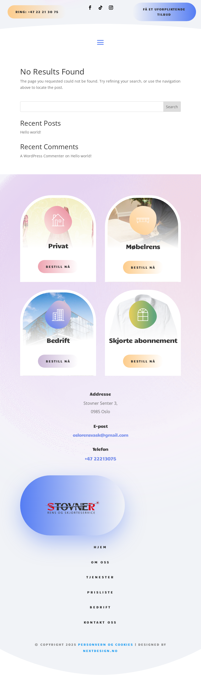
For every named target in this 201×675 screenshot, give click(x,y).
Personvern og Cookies (104, 644)
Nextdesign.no (100, 651)
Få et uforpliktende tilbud (164, 11)
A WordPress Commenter (42, 155)
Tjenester (100, 577)
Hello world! (30, 132)
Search (172, 106)
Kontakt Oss (100, 622)
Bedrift (100, 607)
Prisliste (100, 592)
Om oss (100, 562)
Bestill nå (58, 266)
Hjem (100, 547)
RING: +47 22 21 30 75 (36, 12)
